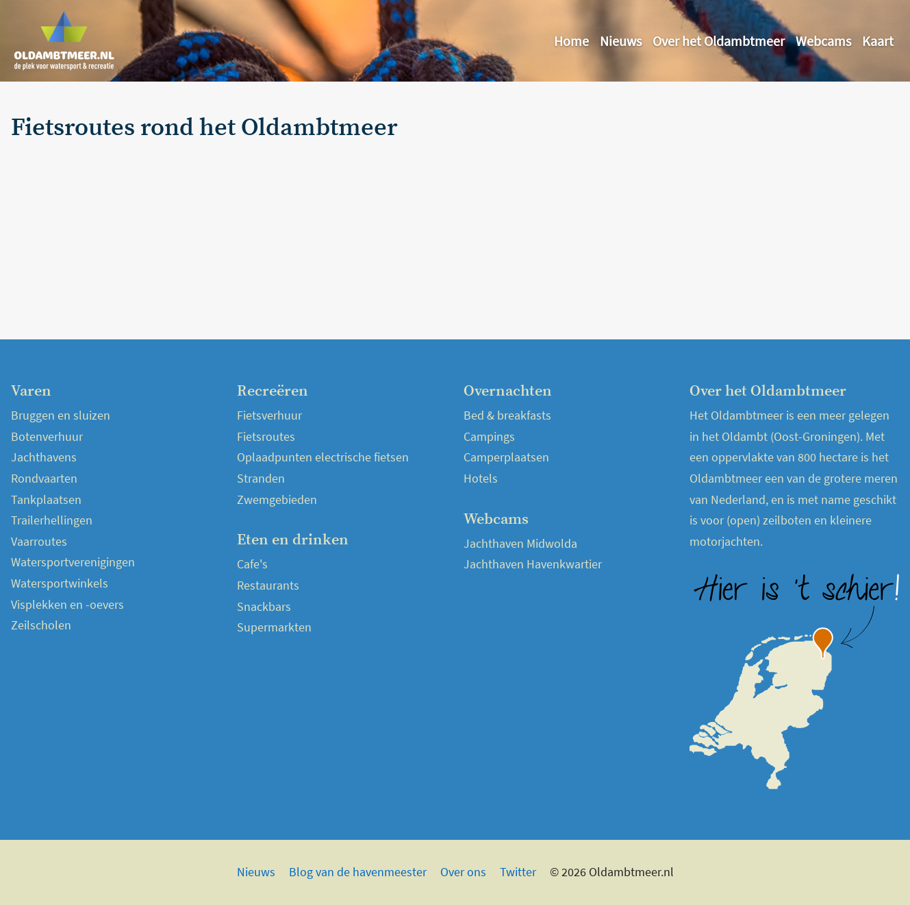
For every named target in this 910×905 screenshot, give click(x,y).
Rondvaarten (44, 478)
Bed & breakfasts (507, 415)
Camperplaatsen (506, 457)
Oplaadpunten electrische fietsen (323, 457)
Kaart (878, 40)
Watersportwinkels (59, 583)
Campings (489, 436)
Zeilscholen (41, 625)
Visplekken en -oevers (67, 604)
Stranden (261, 478)
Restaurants (268, 585)
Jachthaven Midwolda (520, 543)
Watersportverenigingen (73, 562)
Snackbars (264, 606)
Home (571, 40)
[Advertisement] (754, 210)
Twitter (518, 872)
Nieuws (621, 40)
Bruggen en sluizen (60, 415)
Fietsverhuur (269, 415)
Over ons (463, 872)
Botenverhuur (47, 436)
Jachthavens (44, 457)
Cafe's (252, 564)
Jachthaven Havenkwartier (533, 564)
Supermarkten (274, 627)
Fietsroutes (266, 436)
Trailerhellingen (51, 520)
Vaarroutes (39, 541)
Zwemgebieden (277, 499)
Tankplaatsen (46, 499)
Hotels (481, 478)
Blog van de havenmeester (358, 872)
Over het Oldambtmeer (719, 40)
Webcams (823, 40)
